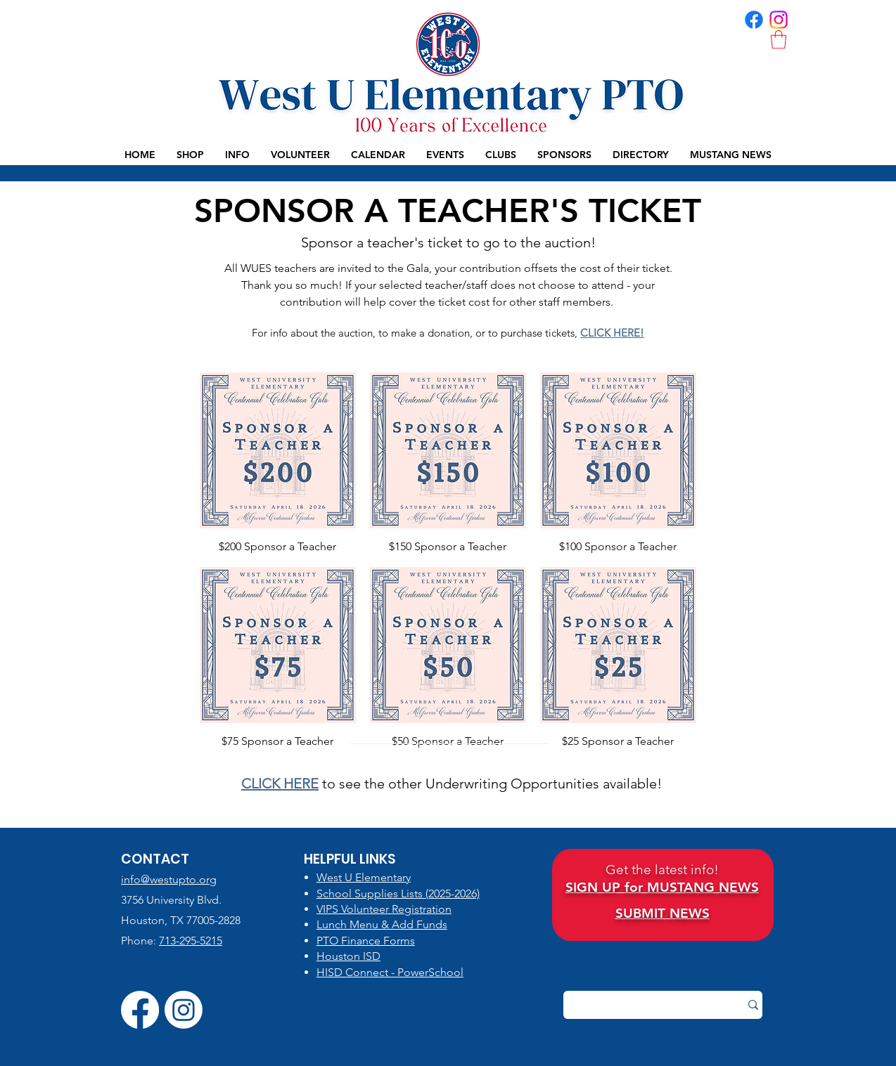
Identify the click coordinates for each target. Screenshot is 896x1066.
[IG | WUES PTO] (779, 20)
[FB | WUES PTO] (754, 20)
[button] (778, 39)
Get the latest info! (662, 870)
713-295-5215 (190, 940)
